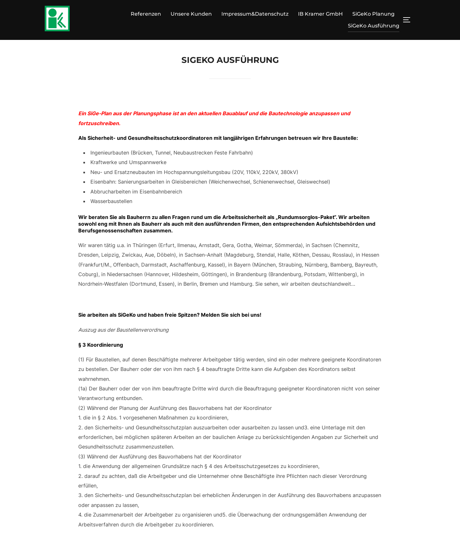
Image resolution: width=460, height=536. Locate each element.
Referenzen (146, 14)
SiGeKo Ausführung (373, 26)
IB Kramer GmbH (320, 14)
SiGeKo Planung (373, 14)
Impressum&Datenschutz (254, 14)
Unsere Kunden (191, 14)
